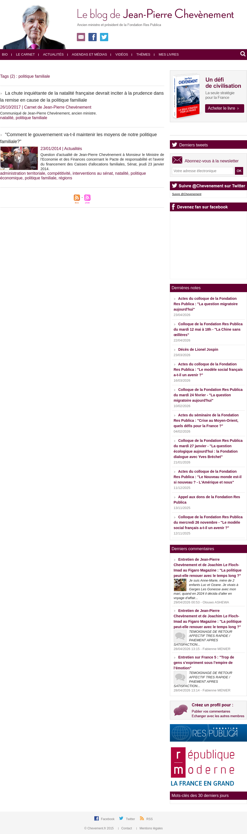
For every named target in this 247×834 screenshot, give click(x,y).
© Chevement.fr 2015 (99, 828)
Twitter (131, 819)
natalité (7, 118)
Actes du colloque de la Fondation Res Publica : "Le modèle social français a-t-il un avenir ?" (208, 369)
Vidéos (119, 54)
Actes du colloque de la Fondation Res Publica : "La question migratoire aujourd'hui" (206, 303)
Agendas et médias (87, 54)
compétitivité (59, 173)
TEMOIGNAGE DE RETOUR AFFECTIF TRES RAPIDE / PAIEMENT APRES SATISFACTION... (203, 638)
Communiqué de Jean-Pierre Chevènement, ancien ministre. (48, 113)
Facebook (108, 819)
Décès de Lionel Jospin (198, 349)
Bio (5, 54)
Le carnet (23, 54)
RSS (150, 819)
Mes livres (166, 54)
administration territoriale (22, 173)
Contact (125, 828)
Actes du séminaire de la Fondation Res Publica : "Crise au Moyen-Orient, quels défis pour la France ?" (206, 420)
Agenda (186, 131)
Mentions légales (149, 828)
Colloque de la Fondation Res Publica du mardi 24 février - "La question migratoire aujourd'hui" (208, 395)
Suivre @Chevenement (187, 194)
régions (65, 178)
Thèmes (141, 54)
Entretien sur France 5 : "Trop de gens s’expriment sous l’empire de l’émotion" (204, 662)
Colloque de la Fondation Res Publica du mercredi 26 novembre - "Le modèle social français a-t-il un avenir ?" (208, 522)
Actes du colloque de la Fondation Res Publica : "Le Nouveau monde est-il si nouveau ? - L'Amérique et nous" (208, 476)
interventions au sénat (92, 173)
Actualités (50, 54)
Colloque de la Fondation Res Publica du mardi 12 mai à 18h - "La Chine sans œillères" (208, 329)
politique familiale (31, 118)
